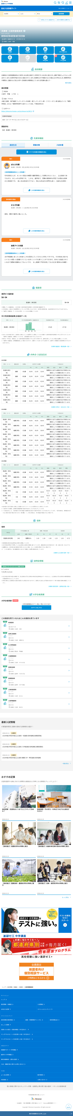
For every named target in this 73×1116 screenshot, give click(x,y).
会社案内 (19, 1103)
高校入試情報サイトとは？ (64, 8)
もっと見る (65, 897)
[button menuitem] (66, 3)
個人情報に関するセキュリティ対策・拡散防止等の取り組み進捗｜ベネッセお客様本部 (36, 1086)
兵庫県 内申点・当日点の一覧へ (60, 407)
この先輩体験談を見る (37, 190)
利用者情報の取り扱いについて (36, 1095)
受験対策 (36, 145)
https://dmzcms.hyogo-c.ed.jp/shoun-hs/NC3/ (16, 111)
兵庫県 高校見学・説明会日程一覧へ (59, 586)
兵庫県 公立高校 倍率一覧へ (62, 553)
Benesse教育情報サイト (49, 1103)
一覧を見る (65, 763)
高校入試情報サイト (9, 8)
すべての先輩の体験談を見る (37, 152)
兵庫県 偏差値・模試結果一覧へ (60, 346)
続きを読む (68, 83)
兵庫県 (6, 14)
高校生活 (13, 145)
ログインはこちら (36, 608)
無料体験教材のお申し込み (37, 1114)
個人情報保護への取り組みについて (32, 1103)
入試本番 (59, 145)
